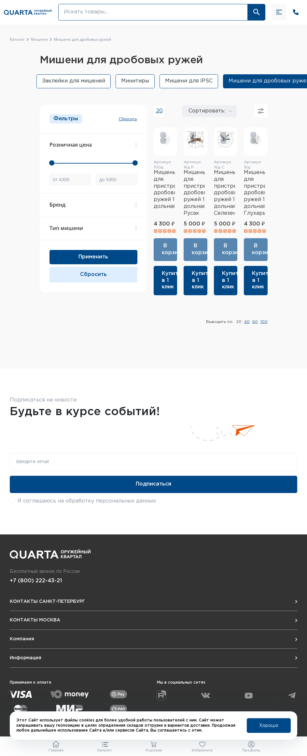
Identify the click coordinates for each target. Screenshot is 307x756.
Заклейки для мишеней (73, 81)
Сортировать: (206, 111)
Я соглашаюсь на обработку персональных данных (87, 501)
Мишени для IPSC (189, 81)
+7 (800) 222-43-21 (36, 580)
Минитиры (135, 81)
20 (159, 111)
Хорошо (268, 726)
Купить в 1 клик (169, 280)
